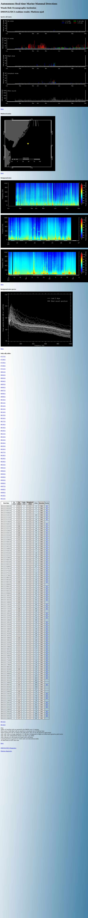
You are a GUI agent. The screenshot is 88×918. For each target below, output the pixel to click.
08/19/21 (3, 427)
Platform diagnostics (6, 751)
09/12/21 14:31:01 (6, 635)
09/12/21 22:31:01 (6, 707)
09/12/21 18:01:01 (6, 667)
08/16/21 (3, 418)
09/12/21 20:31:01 (6, 689)
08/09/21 (3, 396)
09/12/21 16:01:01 (6, 649)
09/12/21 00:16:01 (6, 508)
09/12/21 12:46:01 (6, 620)
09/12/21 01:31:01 (6, 519)
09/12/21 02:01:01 (6, 524)
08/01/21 (3, 372)
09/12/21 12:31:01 (6, 617)
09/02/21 (3, 471)
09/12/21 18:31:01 (6, 671)
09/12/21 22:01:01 (6, 702)
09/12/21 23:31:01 (6, 716)
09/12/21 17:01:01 (6, 658)
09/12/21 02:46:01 (6, 530)
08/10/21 (3, 400)
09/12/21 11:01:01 (6, 604)
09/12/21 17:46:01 (6, 664)
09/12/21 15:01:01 (6, 640)
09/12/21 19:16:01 (6, 678)
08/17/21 (3, 421)
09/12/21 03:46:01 (6, 539)
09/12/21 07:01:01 (6, 568)
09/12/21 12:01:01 (6, 613)
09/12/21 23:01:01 (6, 711)
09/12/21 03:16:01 (6, 535)
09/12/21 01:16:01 (6, 517)
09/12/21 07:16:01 (6, 571)
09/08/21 (3, 489)
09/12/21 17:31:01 (6, 662)
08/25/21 (3, 446)
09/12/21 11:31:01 (6, 609)
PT (47, 506)
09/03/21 (3, 474)
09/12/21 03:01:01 (6, 533)
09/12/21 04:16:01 (6, 544)
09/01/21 (3, 468)
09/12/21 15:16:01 (6, 642)
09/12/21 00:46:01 (6, 513)
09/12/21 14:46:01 (6, 638)
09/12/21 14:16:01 (6, 633)
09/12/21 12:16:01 (6, 615)
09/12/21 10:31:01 (6, 600)
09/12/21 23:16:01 (6, 713)
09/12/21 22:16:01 (6, 705)
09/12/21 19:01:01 (6, 675)
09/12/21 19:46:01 (6, 682)
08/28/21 (3, 455)
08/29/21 (3, 458)
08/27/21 (3, 452)
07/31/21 (3, 369)
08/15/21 (3, 415)
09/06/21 (3, 483)
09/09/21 (3, 492)
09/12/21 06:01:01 (6, 559)
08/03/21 (3, 378)
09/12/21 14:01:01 (6, 631)
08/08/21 (3, 393)
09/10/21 (3, 495)
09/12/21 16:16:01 (6, 651)
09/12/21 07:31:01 (6, 573)
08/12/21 (3, 406)
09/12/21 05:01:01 (6, 550)
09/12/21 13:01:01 (6, 622)
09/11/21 (3, 498)
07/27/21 (3, 356)
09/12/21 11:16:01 (6, 606)
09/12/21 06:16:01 (6, 562)
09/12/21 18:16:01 (6, 669)
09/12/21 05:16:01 (6, 553)
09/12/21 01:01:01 (6, 515)
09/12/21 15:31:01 (6, 644)
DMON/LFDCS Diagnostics (8, 748)
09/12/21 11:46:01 (6, 611)
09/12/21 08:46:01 (6, 584)
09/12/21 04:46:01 (6, 548)
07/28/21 (3, 359)
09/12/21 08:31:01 (6, 582)
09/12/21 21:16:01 (6, 696)
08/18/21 (3, 424)
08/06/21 (3, 387)
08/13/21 (3, 409)
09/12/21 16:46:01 (6, 655)
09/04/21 (3, 477)
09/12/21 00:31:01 (6, 510)
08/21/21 (3, 434)
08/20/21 (3, 430)
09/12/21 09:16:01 (6, 588)
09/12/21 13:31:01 (6, 626)
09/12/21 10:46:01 (6, 602)
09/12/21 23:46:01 (6, 718)
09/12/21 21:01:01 (6, 693)
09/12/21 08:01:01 (6, 577)
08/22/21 (3, 437)
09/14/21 (3, 725)
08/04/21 (3, 381)
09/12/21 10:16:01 (6, 597)
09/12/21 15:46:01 (6, 646)
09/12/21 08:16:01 (6, 579)
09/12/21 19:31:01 (6, 680)
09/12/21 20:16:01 (6, 687)
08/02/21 (3, 375)
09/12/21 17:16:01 (6, 660)
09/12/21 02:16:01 (6, 526)
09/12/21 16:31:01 (6, 653)
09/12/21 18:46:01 (6, 673)
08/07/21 (3, 390)
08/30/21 (3, 461)
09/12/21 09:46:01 (6, 593)
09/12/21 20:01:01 (6, 684)
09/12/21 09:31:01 (6, 591)
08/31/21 (3, 464)
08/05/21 (3, 384)
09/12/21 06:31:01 (6, 564)
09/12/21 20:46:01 (6, 691)
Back (2, 109)
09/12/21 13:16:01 (6, 624)
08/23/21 (3, 440)
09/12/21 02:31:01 (6, 528)
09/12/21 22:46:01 (6, 709)
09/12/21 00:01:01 (6, 506)
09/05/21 (3, 480)
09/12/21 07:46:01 (6, 575)
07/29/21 (3, 362)
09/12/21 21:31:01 (6, 698)
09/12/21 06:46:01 (6, 566)
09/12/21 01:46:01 (6, 521)
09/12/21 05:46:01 (6, 557)
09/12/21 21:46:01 (6, 700)
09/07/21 (3, 486)
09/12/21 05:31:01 (6, 555)
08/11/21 (3, 403)
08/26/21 (3, 449)
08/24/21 (3, 443)
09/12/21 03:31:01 (6, 537)
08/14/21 (3, 412)
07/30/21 (3, 366)
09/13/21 (3, 721)
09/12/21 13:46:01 (6, 629)
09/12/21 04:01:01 (6, 542)
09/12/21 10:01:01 (6, 595)
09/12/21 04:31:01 (6, 546)
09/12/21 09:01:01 (6, 586)
